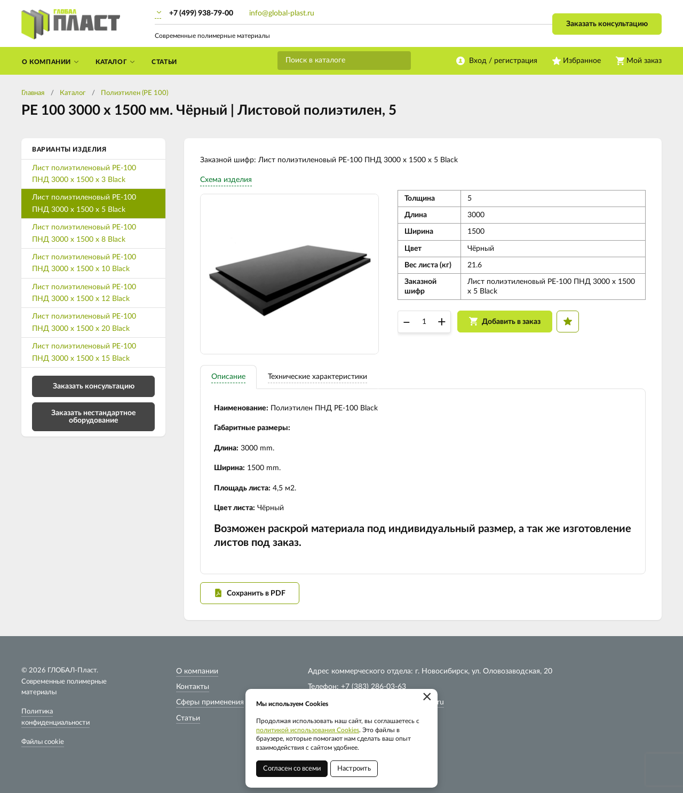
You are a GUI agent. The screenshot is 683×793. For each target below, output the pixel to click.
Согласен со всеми (292, 768)
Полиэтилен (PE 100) (134, 93)
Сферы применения (210, 702)
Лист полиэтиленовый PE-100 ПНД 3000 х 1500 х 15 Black (84, 352)
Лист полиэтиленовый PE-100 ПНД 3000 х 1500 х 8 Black (84, 233)
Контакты (192, 687)
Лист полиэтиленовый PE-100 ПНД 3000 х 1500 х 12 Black (84, 293)
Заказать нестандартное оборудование (93, 416)
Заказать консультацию (607, 24)
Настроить (354, 768)
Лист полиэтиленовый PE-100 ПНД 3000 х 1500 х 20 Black (84, 322)
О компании (197, 671)
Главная (32, 93)
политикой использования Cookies (307, 730)
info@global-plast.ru (281, 13)
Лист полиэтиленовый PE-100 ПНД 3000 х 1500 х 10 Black (84, 263)
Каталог (72, 93)
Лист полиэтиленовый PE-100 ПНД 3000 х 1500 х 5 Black (84, 203)
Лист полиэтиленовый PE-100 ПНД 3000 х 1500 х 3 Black (84, 174)
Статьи (188, 718)
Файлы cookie (42, 742)
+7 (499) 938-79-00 (201, 13)
